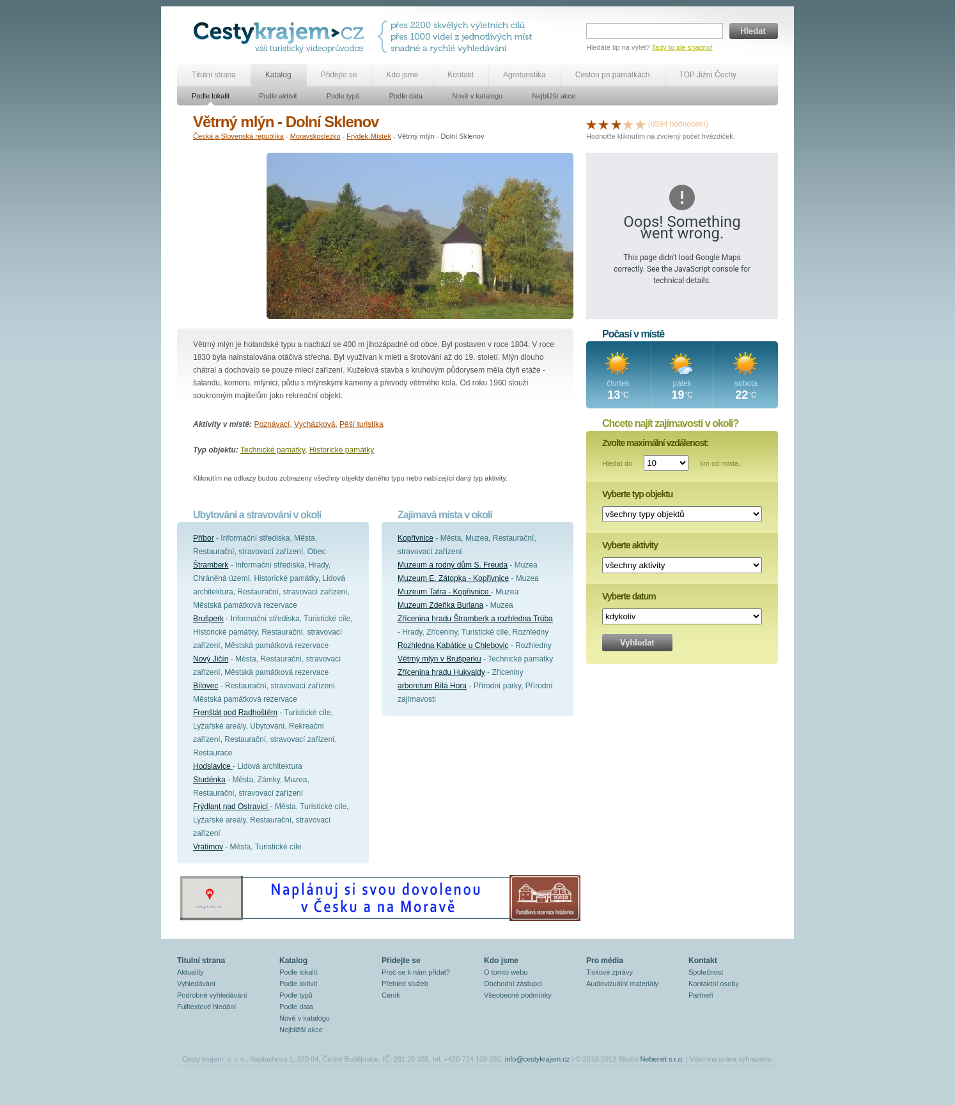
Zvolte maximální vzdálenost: (655, 443)
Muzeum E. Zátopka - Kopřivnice (453, 578)
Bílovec (205, 685)
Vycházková (314, 424)
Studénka (209, 779)
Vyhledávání (196, 983)
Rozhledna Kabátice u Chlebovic (453, 645)
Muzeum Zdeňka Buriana (440, 605)
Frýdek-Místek (368, 136)
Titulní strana (214, 74)
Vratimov (208, 846)
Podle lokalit (210, 96)
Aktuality (190, 972)
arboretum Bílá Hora (432, 685)
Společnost (705, 972)
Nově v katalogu (477, 96)
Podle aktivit (278, 96)
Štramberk (210, 564)
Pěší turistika (361, 424)
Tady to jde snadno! (682, 47)
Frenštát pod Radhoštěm (235, 712)
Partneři (700, 995)
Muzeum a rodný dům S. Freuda (453, 564)
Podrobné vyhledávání (212, 995)
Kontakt (460, 74)
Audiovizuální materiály (622, 983)
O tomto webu (505, 972)
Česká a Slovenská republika (238, 136)
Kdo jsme (402, 74)
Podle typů (343, 96)
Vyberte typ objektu (637, 494)
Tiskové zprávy (609, 972)
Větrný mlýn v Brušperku (439, 658)
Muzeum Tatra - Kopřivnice (444, 591)
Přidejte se (339, 74)
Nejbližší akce (553, 96)
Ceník (391, 995)
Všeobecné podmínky (518, 995)
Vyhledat (637, 642)
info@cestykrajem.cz (537, 1059)
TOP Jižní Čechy (708, 74)
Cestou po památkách (612, 74)
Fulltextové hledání (206, 1006)
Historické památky (341, 449)
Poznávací (272, 424)
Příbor (203, 538)
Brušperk (208, 618)
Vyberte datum (629, 596)
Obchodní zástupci (513, 983)
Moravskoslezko (315, 136)
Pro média (604, 960)
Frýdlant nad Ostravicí (231, 806)
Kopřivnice (415, 538)
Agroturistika (524, 74)
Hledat (753, 31)
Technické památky (272, 449)
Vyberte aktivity (630, 545)
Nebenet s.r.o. (662, 1059)
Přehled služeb (405, 983)
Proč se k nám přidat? (416, 972)
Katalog (278, 74)
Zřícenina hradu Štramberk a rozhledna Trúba (475, 618)
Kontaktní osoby (713, 983)
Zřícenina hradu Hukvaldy (441, 672)
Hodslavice (213, 766)
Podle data (406, 96)
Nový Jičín (210, 658)
